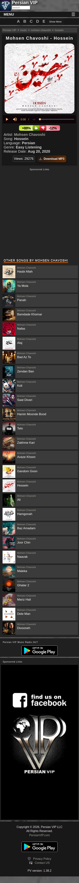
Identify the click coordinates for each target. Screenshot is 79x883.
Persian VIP (9, 30)
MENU (9, 14)
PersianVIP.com (39, 835)
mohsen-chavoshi (41, 30)
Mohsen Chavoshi (29, 135)
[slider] (57, 119)
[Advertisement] (39, 214)
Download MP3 (51, 158)
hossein (59, 30)
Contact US (42, 862)
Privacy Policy (42, 858)
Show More (55, 21)
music (23, 30)
